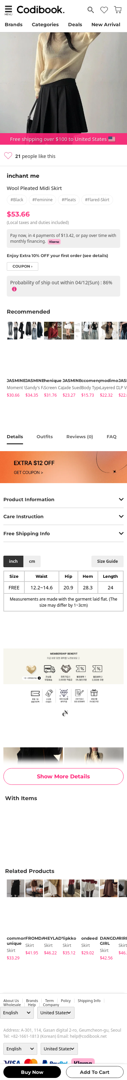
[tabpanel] (12, 360)
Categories (45, 24)
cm (32, 561)
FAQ (112, 436)
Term (49, 1000)
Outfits (45, 436)
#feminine (43, 200)
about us (11, 1000)
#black (16, 200)
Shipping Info (89, 1000)
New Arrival (105, 24)
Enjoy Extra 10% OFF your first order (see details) (57, 255)
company (51, 1004)
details (15, 436)
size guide (107, 561)
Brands (13, 24)
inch (13, 561)
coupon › (23, 266)
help (32, 1004)
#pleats (69, 200)
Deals (75, 24)
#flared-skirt (97, 200)
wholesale (12, 1004)
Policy (66, 1000)
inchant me (23, 176)
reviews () (79, 436)
